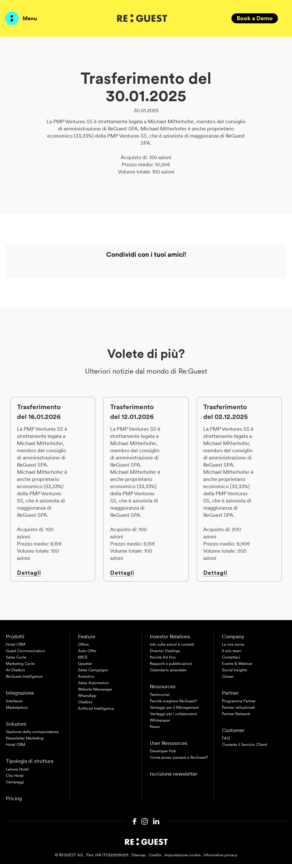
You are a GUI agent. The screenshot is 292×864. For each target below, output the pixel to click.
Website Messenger (95, 689)
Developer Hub (163, 751)
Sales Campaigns (93, 670)
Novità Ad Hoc (163, 657)
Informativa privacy (220, 855)
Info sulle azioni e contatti (172, 644)
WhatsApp (87, 695)
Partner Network (236, 714)
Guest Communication (25, 651)
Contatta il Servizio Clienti (244, 744)
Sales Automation (93, 683)
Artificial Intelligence (96, 708)
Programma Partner (239, 701)
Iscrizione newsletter (173, 774)
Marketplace (17, 707)
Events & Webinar (237, 663)
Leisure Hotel (17, 769)
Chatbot (85, 702)
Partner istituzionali (238, 707)
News (155, 726)
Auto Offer (87, 651)
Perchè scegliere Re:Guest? (173, 701)
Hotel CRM (15, 644)
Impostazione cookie (182, 855)
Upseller (85, 663)
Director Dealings (165, 651)
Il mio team (231, 651)
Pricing (14, 798)
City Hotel (15, 775)
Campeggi (15, 782)
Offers (83, 644)
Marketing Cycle (20, 663)
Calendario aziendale (168, 670)
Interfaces (14, 701)
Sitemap (138, 855)
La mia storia (233, 644)
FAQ (226, 738)
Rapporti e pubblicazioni (171, 663)
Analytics (86, 676)
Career (227, 676)
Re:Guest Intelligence (24, 676)
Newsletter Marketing (25, 738)
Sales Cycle (16, 657)
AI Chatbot (15, 670)
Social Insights (234, 670)
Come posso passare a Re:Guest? (179, 757)
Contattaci (231, 657)
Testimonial (160, 694)
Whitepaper (160, 720)
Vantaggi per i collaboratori (173, 714)
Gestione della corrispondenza (32, 731)
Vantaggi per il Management (174, 707)
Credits (155, 855)
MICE (83, 657)
